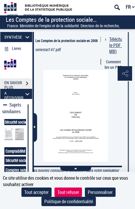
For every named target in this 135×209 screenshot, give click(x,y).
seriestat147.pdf (48, 49)
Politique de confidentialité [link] (68, 201)
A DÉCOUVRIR (17, 94)
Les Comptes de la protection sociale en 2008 (66, 40)
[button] (125, 73)
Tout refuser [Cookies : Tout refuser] (68, 192)
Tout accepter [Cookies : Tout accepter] (36, 192)
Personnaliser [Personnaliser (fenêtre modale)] (100, 192)
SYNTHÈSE (17, 37)
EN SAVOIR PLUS (18, 84)
